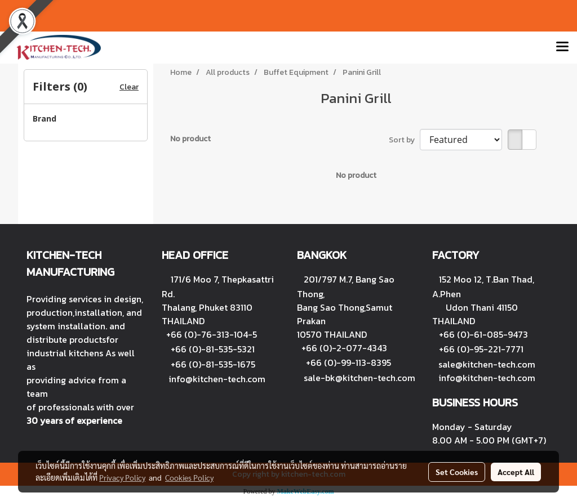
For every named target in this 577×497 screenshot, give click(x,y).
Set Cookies (457, 472)
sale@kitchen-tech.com (486, 364)
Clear (129, 87)
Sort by (404, 140)
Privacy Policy (122, 477)
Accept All (516, 472)
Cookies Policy (189, 477)
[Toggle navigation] (562, 47)
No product (190, 139)
